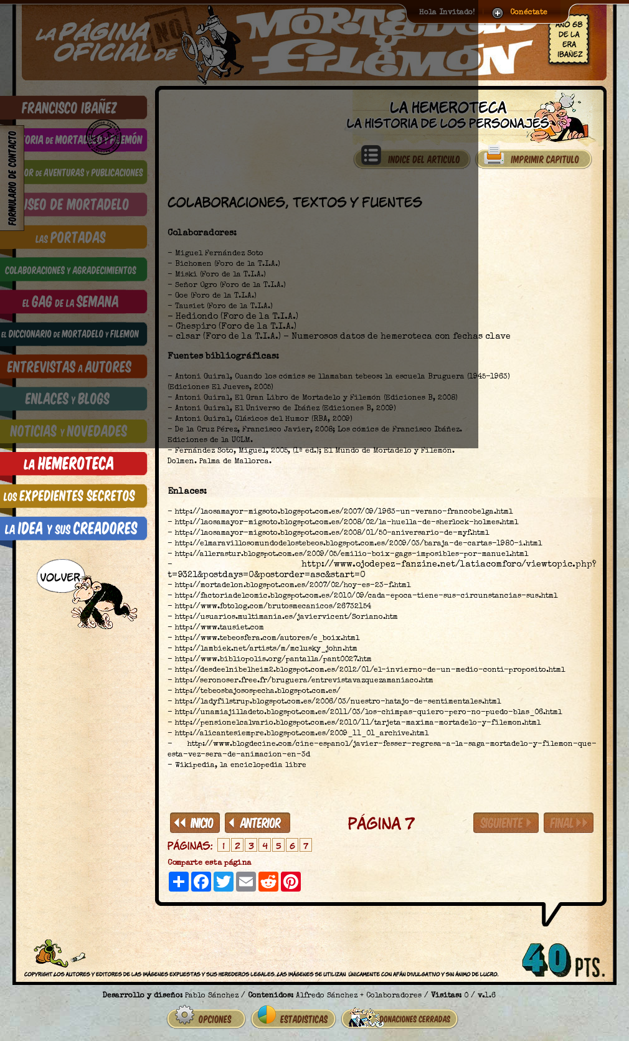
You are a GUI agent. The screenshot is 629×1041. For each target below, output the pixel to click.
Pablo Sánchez (212, 996)
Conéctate (528, 13)
